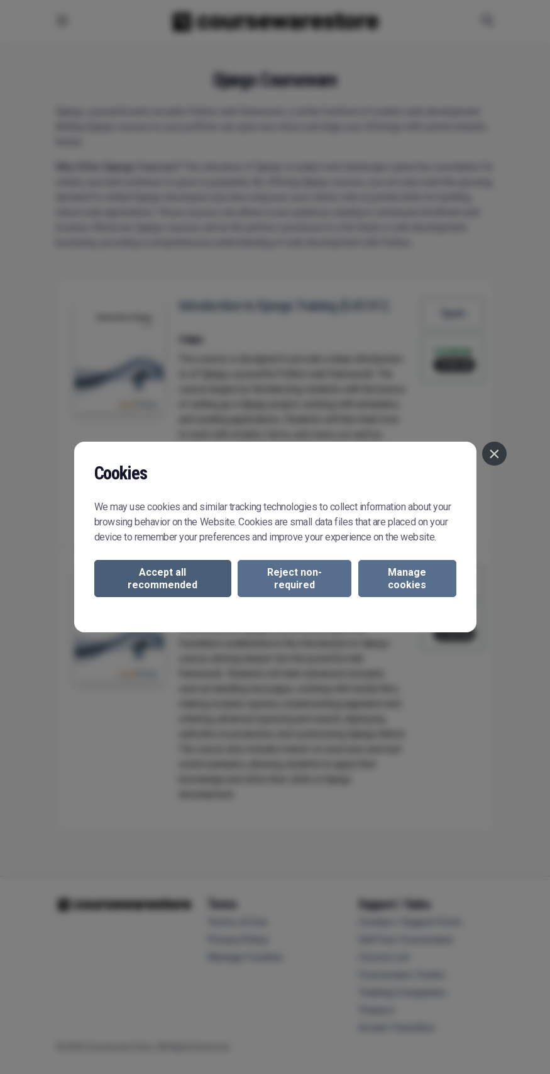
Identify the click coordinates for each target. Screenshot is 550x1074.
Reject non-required (294, 578)
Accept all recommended (162, 578)
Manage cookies (407, 578)
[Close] (494, 454)
